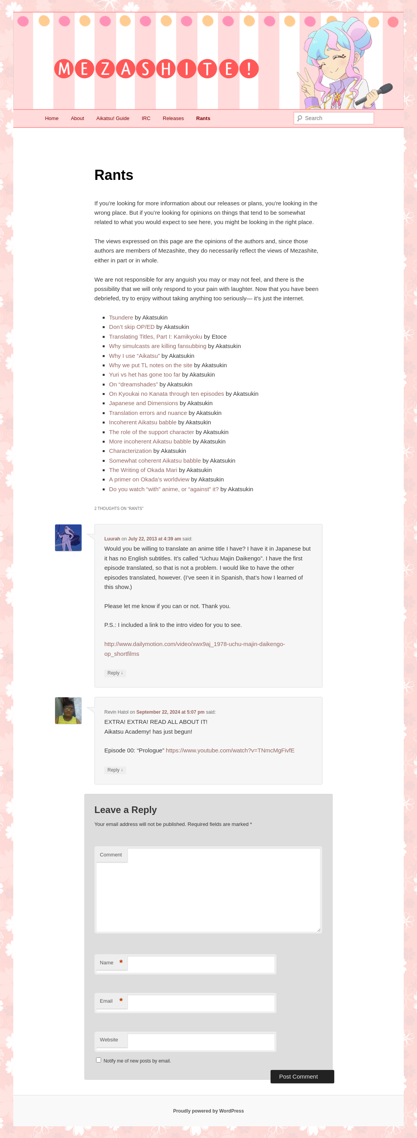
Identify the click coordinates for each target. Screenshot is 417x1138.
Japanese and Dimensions (143, 403)
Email (111, 1001)
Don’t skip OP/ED (132, 326)
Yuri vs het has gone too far (144, 374)
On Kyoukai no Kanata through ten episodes (166, 393)
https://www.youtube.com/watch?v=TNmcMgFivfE (230, 750)
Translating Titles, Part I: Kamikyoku (155, 336)
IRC (146, 118)
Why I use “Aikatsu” (134, 355)
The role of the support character (151, 432)
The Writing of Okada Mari (143, 470)
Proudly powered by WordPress (208, 1111)
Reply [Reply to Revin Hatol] (115, 770)
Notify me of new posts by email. (137, 1061)
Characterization (130, 450)
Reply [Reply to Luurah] (115, 673)
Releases (173, 118)
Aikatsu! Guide (113, 118)
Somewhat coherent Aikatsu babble (155, 460)
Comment (111, 855)
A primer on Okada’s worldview (149, 479)
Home (52, 118)
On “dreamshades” (133, 384)
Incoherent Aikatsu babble (142, 422)
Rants (203, 118)
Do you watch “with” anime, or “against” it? (164, 489)
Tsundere (121, 317)
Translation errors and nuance (148, 412)
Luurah (112, 539)
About (77, 118)
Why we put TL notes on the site (150, 365)
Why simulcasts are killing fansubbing (157, 346)
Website (109, 1040)
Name (111, 963)
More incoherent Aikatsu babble (150, 441)
